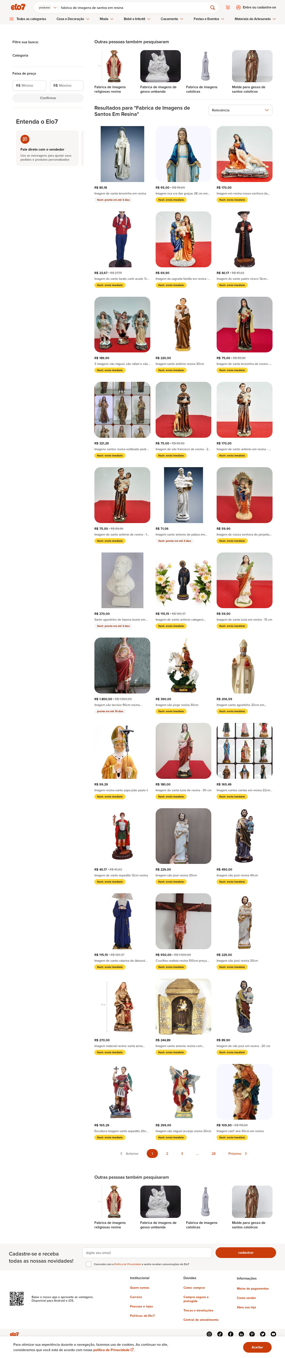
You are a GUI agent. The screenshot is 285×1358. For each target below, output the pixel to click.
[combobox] (48, 7)
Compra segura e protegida (196, 1299)
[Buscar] (135, 7)
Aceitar (257, 1347)
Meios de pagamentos (253, 1288)
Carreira (136, 1297)
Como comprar (194, 1287)
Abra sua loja (246, 1307)
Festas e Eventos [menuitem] (209, 18)
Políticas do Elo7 (142, 1315)
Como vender (246, 1297)
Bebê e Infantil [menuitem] (137, 18)
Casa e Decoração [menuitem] (73, 18)
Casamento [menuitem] (172, 18)
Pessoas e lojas (141, 1306)
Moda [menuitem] (107, 18)
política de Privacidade (113, 1349)
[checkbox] (88, 1263)
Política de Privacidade (128, 1264)
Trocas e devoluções (198, 1310)
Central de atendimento (201, 1319)
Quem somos (139, 1287)
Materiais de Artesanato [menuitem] (255, 18)
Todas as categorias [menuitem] (31, 18)
